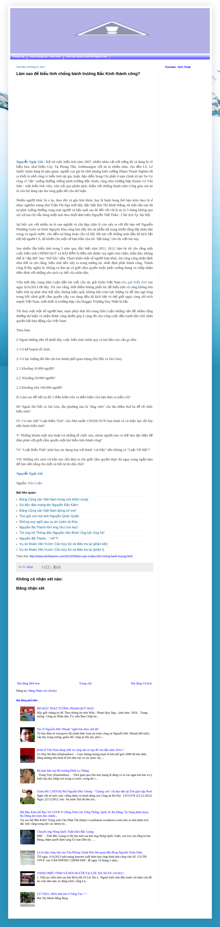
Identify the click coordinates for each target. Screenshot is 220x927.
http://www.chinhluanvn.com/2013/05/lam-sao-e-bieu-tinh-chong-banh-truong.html (81, 556)
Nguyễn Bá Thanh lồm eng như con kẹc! (48, 527)
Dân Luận (35, 483)
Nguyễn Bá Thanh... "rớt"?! (38, 538)
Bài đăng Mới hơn (28, 683)
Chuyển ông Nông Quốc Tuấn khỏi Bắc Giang (65, 831)
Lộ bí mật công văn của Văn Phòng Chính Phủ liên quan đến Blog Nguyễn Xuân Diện (89, 852)
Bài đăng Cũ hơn (141, 683)
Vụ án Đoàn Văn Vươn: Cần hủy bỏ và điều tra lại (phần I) (61, 549)
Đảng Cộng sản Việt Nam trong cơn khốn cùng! (53, 499)
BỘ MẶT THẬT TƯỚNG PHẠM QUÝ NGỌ (65, 708)
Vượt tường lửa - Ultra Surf (45, 56)
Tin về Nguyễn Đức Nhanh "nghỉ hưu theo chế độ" (68, 729)
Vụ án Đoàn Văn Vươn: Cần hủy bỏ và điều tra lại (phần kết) (63, 544)
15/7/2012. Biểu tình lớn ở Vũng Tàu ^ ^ (62, 893)
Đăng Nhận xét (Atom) (42, 690)
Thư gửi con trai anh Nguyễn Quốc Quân (49, 516)
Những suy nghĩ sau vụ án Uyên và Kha (48, 521)
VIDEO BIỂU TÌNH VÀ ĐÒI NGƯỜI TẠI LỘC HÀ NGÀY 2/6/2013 (80, 873)
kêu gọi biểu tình (134, 282)
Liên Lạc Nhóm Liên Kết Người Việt (86, 56)
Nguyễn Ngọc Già (29, 162)
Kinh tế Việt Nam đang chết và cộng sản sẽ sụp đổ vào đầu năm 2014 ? (80, 749)
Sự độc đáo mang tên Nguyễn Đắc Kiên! (48, 505)
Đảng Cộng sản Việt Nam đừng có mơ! (47, 510)
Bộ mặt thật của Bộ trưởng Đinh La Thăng (63, 770)
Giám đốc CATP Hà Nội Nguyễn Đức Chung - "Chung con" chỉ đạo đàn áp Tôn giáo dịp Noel (94, 791)
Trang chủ (18, 56)
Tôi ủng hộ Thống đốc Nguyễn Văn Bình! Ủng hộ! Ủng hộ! (61, 532)
